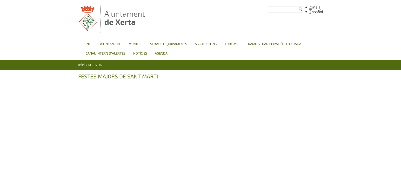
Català (315, 7)
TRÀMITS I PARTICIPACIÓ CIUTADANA (273, 44)
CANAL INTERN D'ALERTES (105, 53)
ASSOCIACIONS (206, 44)
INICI (89, 44)
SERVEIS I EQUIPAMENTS (168, 44)
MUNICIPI (135, 44)
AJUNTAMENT (110, 44)
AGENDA (161, 53)
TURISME (231, 44)
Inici (81, 64)
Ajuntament (124, 18)
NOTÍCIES (140, 53)
